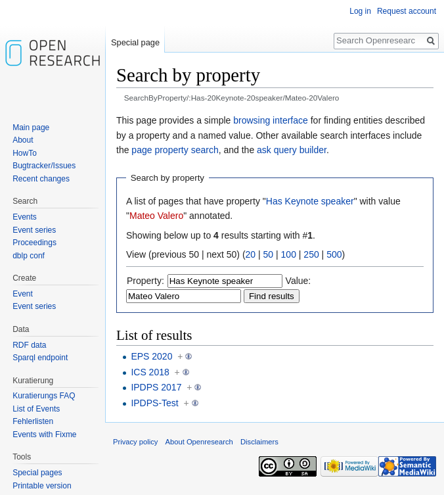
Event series (34, 230)
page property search (174, 150)
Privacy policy (135, 442)
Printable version (41, 485)
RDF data (29, 345)
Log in (360, 11)
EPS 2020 (151, 356)
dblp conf (28, 255)
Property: (145, 280)
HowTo (24, 153)
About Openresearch (199, 442)
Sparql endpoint (40, 357)
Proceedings (34, 242)
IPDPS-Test (154, 403)
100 (288, 254)
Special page (135, 42)
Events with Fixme (44, 434)
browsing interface (270, 120)
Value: (298, 280)
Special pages (37, 472)
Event (22, 293)
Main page (30, 127)
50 (268, 254)
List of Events (36, 408)
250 (311, 254)
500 (334, 254)
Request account (406, 11)
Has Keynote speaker (310, 201)
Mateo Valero (156, 215)
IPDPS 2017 (156, 387)
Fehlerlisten (32, 421)
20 (251, 254)
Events (24, 217)
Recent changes (41, 178)
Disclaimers (259, 442)
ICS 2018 (150, 372)
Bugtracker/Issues (44, 165)
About (22, 140)
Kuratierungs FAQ (43, 395)
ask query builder (291, 150)
